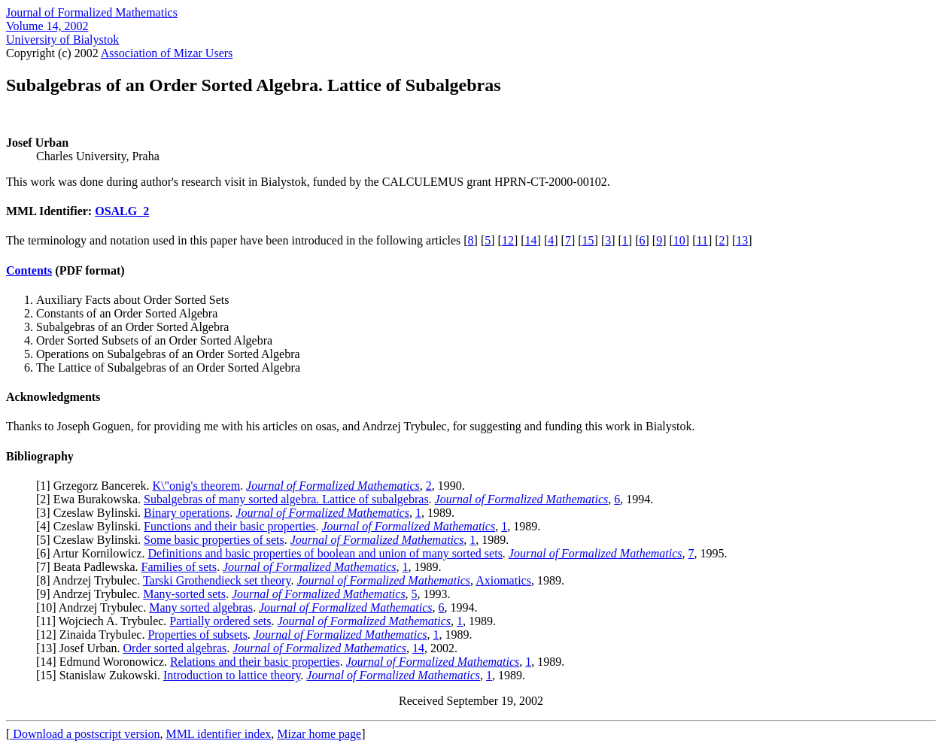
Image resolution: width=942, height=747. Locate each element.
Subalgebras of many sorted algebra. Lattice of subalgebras (286, 499)
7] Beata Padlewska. (90, 566)
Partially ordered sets (220, 621)
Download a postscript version (85, 733)
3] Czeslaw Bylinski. (92, 512)
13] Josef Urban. (81, 648)
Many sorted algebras (201, 607)
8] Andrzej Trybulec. (91, 580)
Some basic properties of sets (214, 539)
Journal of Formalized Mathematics (92, 12)
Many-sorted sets (184, 594)
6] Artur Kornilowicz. (93, 553)
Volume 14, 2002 (47, 26)
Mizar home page (319, 733)
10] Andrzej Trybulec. (94, 607)
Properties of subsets (197, 634)
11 (701, 240)
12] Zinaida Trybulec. (93, 634)
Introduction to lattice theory (231, 675)
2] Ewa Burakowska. (92, 499)
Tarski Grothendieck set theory (216, 580)
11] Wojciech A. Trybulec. (104, 621)
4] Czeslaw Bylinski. (92, 526)
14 (531, 240)
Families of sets (179, 566)
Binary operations (186, 512)
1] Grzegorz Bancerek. (96, 485)
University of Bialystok (62, 39)
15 (588, 240)
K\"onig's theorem (197, 485)
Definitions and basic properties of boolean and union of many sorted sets (324, 553)
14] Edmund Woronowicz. (105, 661)
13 (742, 240)
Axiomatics (503, 580)
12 (508, 240)
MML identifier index (218, 733)
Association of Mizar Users (167, 53)
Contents (29, 270)
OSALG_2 (122, 211)
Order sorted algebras (175, 648)
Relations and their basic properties (255, 661)
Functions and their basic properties (229, 526)
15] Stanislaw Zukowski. (101, 675)
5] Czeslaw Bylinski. (92, 539)
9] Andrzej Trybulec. (91, 594)
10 (679, 240)
